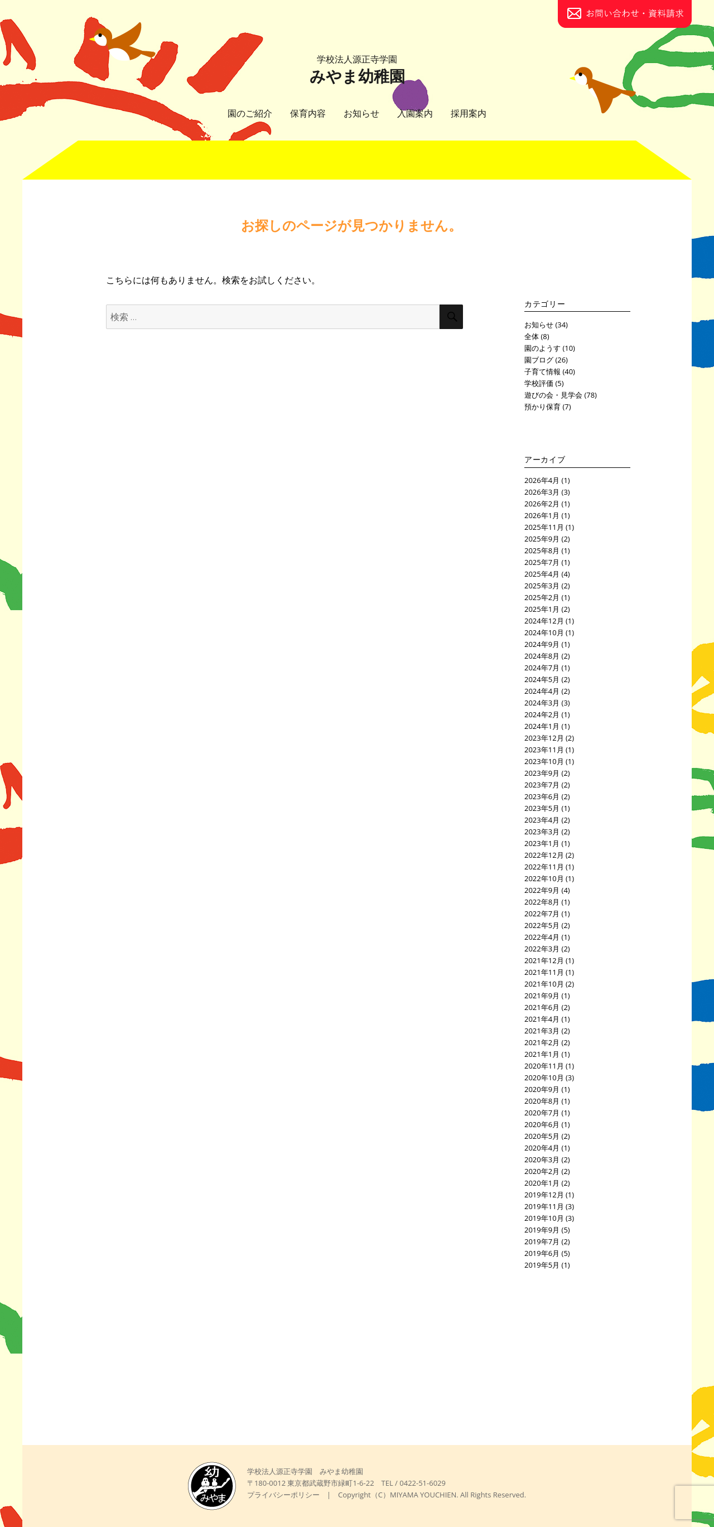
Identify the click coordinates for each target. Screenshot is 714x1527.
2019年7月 (541, 1241)
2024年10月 (544, 632)
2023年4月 (541, 820)
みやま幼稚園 (357, 69)
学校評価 (538, 383)
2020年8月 (541, 1101)
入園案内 (415, 113)
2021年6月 (541, 1007)
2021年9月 (541, 995)
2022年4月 (541, 937)
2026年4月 (541, 480)
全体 (531, 336)
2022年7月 (541, 914)
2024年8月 (541, 656)
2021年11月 (544, 972)
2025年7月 (541, 562)
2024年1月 (541, 726)
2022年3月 (541, 949)
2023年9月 (541, 773)
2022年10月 (544, 878)
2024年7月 (541, 668)
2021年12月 (544, 960)
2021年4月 (541, 1019)
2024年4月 (541, 691)
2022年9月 (541, 890)
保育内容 (308, 113)
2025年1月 (541, 609)
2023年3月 (541, 832)
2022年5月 (541, 925)
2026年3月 (541, 492)
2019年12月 (544, 1195)
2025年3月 (541, 586)
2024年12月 (544, 621)
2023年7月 (541, 785)
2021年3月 (541, 1031)
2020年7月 (541, 1113)
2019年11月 (544, 1206)
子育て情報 (542, 371)
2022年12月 (544, 855)
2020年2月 (541, 1171)
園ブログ (538, 360)
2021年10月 (544, 984)
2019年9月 (541, 1230)
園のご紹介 (250, 113)
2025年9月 (541, 539)
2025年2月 (541, 597)
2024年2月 (541, 714)
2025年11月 (544, 527)
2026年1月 (541, 515)
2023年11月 (544, 750)
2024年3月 (541, 703)
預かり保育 (542, 407)
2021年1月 (541, 1054)
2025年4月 (541, 574)
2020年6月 (541, 1124)
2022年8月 (541, 902)
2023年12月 (544, 738)
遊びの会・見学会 (553, 395)
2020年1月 (541, 1183)
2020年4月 (541, 1148)
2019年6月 (541, 1253)
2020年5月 (541, 1136)
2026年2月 (541, 504)
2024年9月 (541, 644)
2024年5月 (541, 679)
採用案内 (468, 113)
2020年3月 (541, 1159)
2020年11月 (544, 1066)
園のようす (542, 348)
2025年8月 (541, 550)
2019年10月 (544, 1218)
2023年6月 (541, 796)
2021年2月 (541, 1042)
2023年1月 (541, 843)
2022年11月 (544, 867)
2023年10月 (544, 761)
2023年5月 (541, 808)
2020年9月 (541, 1089)
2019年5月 (541, 1265)
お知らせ (361, 113)
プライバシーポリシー (283, 1495)
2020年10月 (544, 1077)
